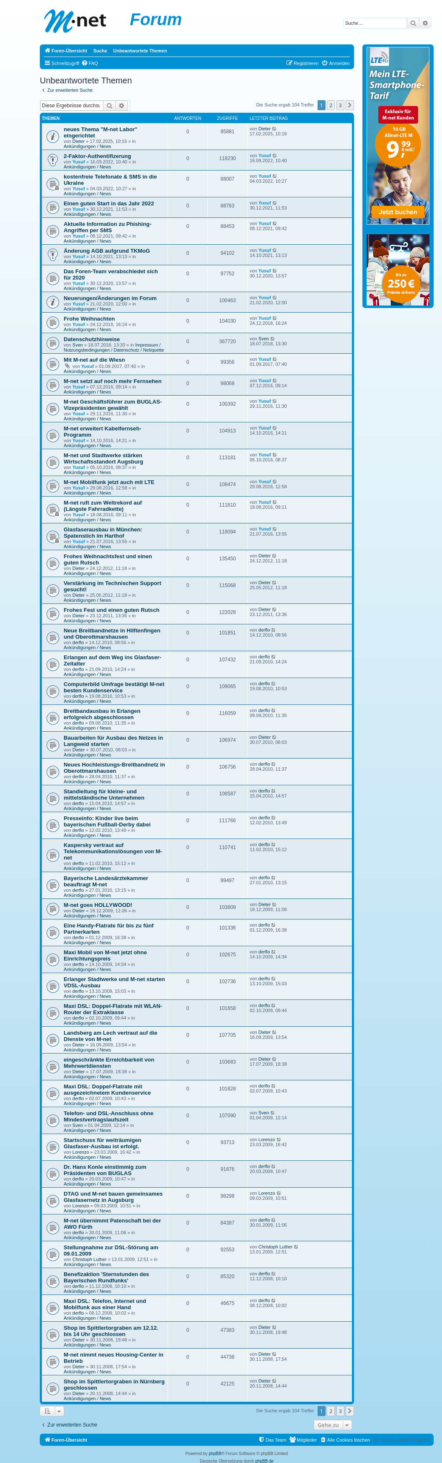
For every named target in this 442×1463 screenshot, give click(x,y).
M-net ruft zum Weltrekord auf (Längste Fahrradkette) (103, 506)
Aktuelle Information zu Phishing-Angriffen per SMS (108, 227)
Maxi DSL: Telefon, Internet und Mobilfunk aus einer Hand (105, 1304)
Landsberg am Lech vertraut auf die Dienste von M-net (111, 1036)
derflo (78, 642)
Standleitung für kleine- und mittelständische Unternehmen (104, 794)
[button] (350, 105)
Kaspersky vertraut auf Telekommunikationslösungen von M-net (113, 851)
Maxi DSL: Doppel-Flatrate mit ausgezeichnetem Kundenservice (107, 1089)
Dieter (78, 141)
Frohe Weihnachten (89, 319)
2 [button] (330, 105)
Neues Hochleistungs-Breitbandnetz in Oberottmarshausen (114, 767)
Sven (77, 344)
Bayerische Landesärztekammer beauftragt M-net (106, 881)
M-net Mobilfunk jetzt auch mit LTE (109, 482)
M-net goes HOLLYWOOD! (98, 905)
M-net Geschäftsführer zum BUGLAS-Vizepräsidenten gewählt (113, 405)
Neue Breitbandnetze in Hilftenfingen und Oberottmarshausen (112, 633)
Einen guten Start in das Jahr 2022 (109, 203)
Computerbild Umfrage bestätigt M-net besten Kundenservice (114, 687)
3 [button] (340, 105)
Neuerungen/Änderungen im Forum (110, 298)
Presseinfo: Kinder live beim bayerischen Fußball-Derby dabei (107, 821)
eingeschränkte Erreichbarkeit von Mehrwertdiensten (109, 1062)
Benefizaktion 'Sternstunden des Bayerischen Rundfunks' (106, 1277)
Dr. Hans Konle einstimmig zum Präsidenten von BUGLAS (105, 1170)
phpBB (215, 1453)
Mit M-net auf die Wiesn (94, 360)
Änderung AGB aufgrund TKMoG (107, 251)
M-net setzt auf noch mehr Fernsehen (113, 381)
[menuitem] (89, 63)
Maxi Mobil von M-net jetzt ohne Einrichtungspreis (105, 955)
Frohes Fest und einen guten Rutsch (112, 610)
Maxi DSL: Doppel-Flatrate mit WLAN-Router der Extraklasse (113, 1009)
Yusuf (78, 161)
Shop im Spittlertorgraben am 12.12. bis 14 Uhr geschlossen (111, 1331)
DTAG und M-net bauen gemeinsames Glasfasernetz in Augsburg (113, 1197)
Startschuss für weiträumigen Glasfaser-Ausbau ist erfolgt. (102, 1143)
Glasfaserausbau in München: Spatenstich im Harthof (103, 532)
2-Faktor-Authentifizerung (97, 156)
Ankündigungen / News (87, 146)
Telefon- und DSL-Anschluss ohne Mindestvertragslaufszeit (108, 1116)
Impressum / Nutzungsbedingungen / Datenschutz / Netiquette (114, 347)
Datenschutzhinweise (92, 339)
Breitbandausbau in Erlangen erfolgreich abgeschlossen (102, 714)
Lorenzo (80, 1152)
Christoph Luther (89, 1259)
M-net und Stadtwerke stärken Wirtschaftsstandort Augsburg (103, 458)
